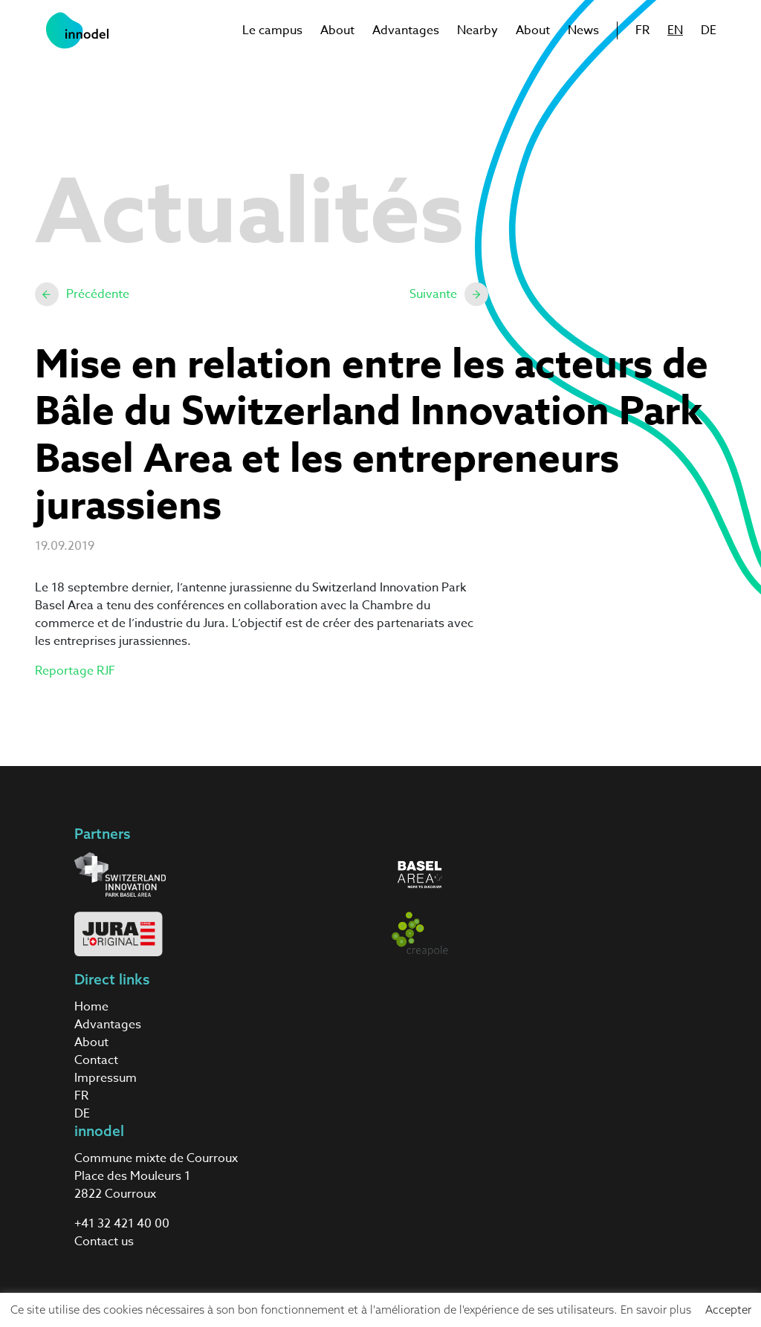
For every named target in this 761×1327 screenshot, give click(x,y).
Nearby (477, 30)
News (583, 30)
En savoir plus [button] (656, 1309)
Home (91, 1007)
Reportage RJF (75, 671)
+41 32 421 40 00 (121, 1224)
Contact (96, 1060)
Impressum (105, 1078)
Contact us (104, 1241)
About (337, 30)
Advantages (405, 30)
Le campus (272, 30)
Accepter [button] (728, 1309)
